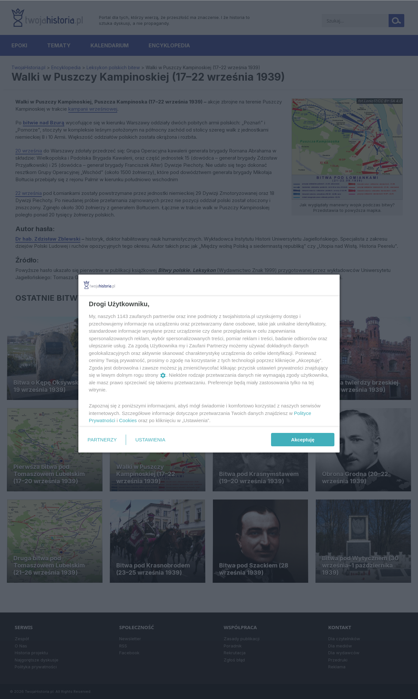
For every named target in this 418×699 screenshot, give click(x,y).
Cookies (128, 420)
